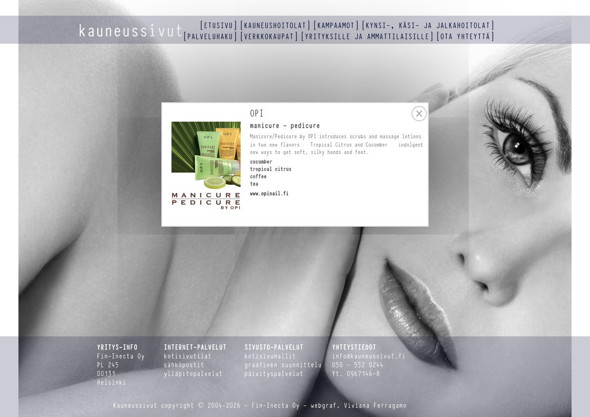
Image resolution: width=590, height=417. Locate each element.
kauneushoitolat (275, 25)
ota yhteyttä (465, 36)
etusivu (218, 25)
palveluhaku (210, 36)
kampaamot (335, 25)
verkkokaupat (269, 36)
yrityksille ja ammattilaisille (367, 36)
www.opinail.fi (269, 193)
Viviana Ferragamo (375, 405)
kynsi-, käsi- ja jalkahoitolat (428, 25)
